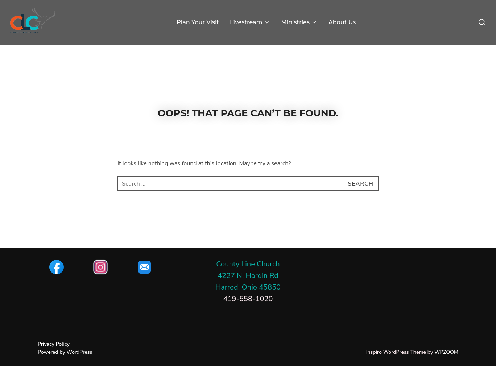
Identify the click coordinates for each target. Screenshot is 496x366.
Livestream (250, 22)
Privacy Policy (54, 344)
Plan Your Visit (198, 22)
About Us (342, 22)
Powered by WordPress (65, 352)
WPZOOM (446, 352)
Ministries (299, 22)
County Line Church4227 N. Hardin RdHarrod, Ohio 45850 (248, 275)
